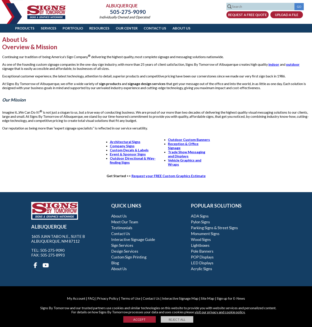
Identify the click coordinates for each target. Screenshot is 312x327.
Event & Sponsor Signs (128, 154)
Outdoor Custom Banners (189, 139)
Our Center (127, 28)
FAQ (91, 298)
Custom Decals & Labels (129, 150)
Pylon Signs (200, 221)
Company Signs (122, 146)
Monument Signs (205, 233)
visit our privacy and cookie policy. (220, 312)
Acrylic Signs (201, 268)
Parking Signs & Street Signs (214, 227)
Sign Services (122, 245)
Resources (99, 28)
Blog (115, 262)
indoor (273, 64)
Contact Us (155, 28)
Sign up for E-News (231, 298)
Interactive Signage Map (180, 298)
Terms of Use (130, 298)
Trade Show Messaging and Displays (186, 154)
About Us (181, 28)
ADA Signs (200, 216)
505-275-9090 (124, 11)
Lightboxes (200, 245)
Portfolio (73, 28)
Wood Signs (201, 239)
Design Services (124, 251)
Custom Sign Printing (128, 257)
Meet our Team (124, 221)
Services (48, 28)
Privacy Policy (107, 298)
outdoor (293, 64)
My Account (76, 298)
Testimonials (121, 227)
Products (24, 28)
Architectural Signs (125, 142)
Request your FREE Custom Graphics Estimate (169, 176)
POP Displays (202, 257)
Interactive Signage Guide (133, 239)
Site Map (207, 298)
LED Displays (202, 262)
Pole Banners (202, 251)
